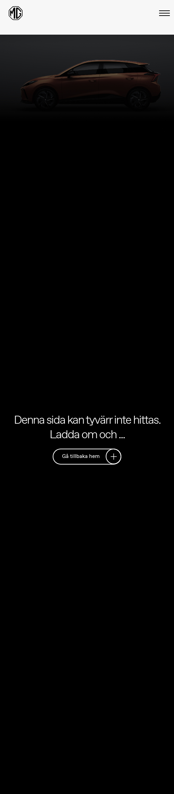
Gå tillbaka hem (89, 456)
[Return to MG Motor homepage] (16, 13)
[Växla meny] (162, 13)
